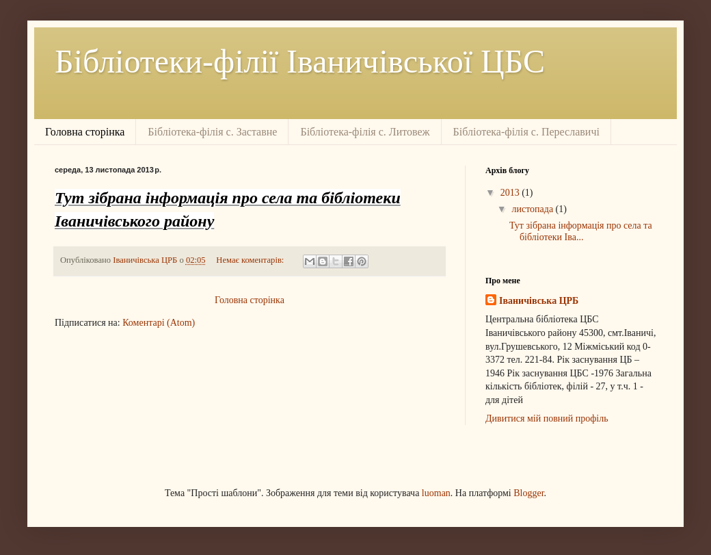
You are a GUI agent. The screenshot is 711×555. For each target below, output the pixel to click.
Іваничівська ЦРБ (538, 301)
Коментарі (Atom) (158, 323)
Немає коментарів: (251, 260)
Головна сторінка (84, 132)
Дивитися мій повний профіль (546, 418)
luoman (436, 493)
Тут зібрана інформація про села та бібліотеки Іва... (580, 231)
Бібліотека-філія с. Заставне (212, 132)
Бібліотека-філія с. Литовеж (364, 132)
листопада (533, 209)
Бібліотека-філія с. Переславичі (526, 132)
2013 (511, 193)
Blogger (528, 493)
